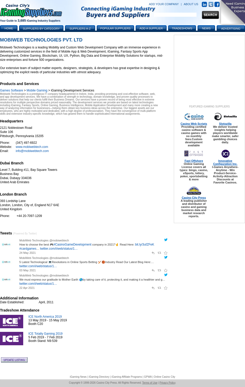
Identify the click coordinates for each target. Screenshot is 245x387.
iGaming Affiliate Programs (126, 376)
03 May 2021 (27, 270)
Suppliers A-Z (80, 28)
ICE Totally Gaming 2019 (45, 333)
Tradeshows (182, 28)
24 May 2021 (27, 252)
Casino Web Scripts (194, 123)
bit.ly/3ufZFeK (144, 244)
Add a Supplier (151, 28)
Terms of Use (149, 382)
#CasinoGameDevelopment (72, 244)
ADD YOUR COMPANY (164, 4)
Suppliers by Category (41, 28)
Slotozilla (225, 123)
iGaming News (78, 376)
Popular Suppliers (115, 28)
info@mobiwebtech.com (32, 151)
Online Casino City (164, 376)
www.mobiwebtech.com (32, 147)
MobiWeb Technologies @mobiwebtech (44, 240)
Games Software (11, 90)
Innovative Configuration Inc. (225, 162)
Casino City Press (194, 197)
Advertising (230, 28)
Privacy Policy (167, 382)
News (206, 28)
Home (9, 28)
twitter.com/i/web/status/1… (59, 248)
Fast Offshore (194, 160)
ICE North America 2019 (45, 316)
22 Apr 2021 (27, 287)
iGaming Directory (99, 376)
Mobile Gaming (37, 90)
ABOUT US (191, 4)
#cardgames (27, 248)
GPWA (148, 376)
